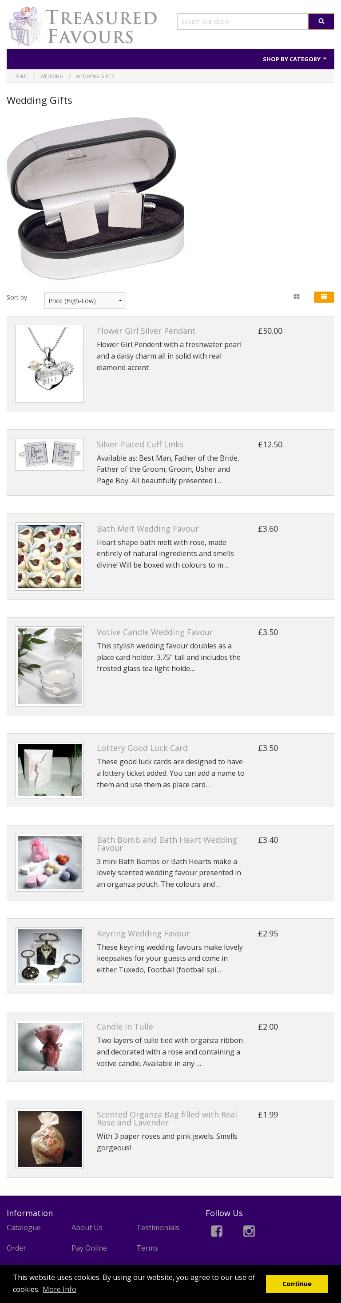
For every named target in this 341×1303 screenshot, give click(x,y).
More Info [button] (59, 1289)
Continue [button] (297, 1283)
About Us (87, 1227)
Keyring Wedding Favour (143, 933)
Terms (147, 1248)
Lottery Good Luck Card (142, 747)
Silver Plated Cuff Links (140, 444)
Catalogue (24, 1227)
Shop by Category (295, 59)
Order (16, 1248)
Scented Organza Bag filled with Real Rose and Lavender (167, 1118)
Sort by (17, 297)
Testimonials (157, 1227)
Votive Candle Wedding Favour (155, 632)
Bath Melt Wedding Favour (148, 528)
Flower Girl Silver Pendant (146, 330)
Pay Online (89, 1248)
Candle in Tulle (125, 1026)
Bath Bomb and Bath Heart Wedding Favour (167, 843)
